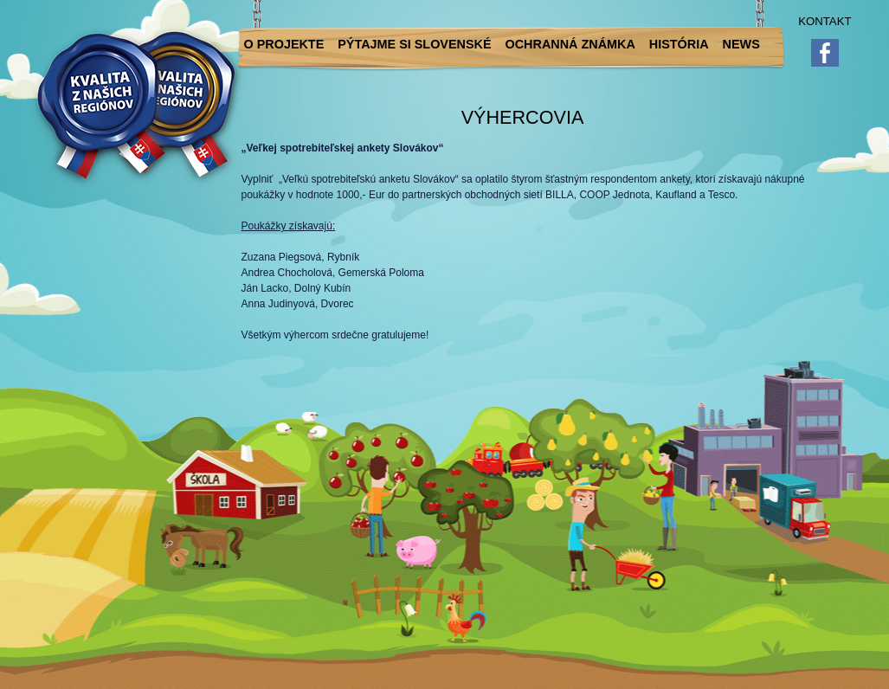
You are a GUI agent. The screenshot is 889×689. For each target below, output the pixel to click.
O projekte (284, 44)
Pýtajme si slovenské (414, 44)
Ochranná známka (570, 44)
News (741, 44)
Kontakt (824, 21)
